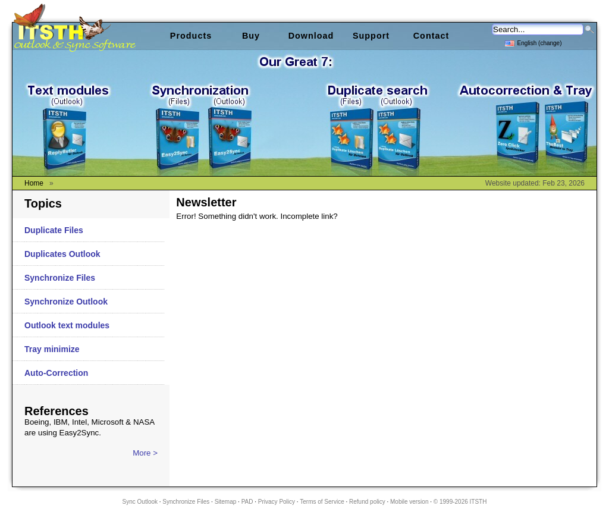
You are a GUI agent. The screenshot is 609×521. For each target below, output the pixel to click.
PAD (247, 501)
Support (371, 35)
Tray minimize (52, 349)
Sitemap (226, 501)
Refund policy (367, 501)
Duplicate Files (53, 230)
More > (145, 452)
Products (191, 35)
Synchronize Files (59, 278)
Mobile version (409, 501)
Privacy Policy (276, 501)
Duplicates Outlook (62, 254)
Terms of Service (322, 501)
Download (311, 35)
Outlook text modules (66, 325)
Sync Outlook (140, 501)
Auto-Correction (56, 373)
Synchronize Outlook (66, 301)
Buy (251, 35)
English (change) (533, 42)
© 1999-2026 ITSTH (460, 501)
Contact (431, 35)
